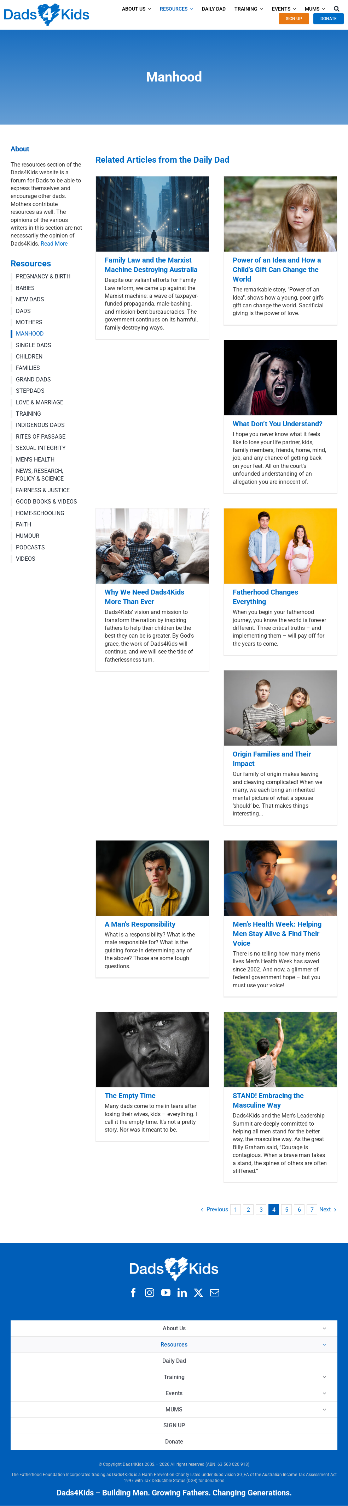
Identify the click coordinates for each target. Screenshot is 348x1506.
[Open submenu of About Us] (324, 1328)
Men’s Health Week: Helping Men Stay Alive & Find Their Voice (277, 933)
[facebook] (133, 1292)
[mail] (214, 1292)
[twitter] (198, 1292)
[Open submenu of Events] (324, 1393)
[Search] (337, 9)
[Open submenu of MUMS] (324, 1409)
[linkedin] (182, 1292)
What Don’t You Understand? (278, 424)
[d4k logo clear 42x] (46, 6)
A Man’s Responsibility (140, 924)
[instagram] (149, 1292)
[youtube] (165, 1292)
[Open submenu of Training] (324, 1377)
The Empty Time (130, 1095)
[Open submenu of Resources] (324, 1345)
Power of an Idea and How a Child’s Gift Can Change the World (277, 269)
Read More (54, 243)
